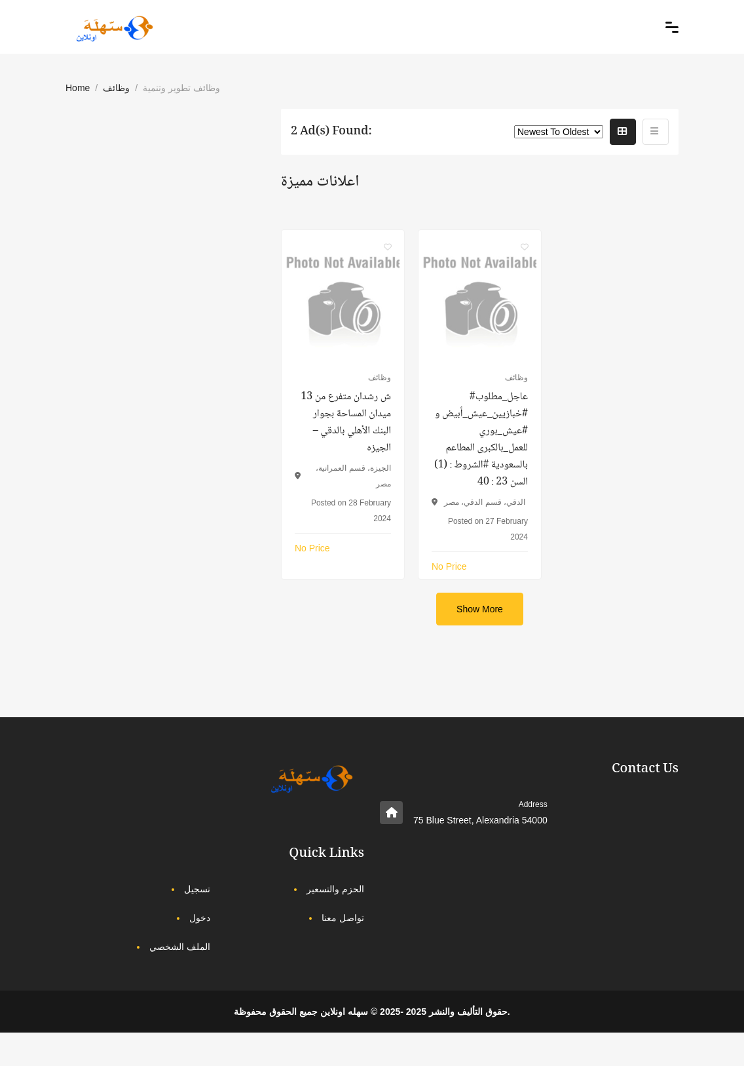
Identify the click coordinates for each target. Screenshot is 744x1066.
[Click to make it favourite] (388, 246)
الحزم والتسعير (335, 889)
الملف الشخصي (179, 946)
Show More (479, 609)
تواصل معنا (343, 918)
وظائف (116, 88)
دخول (199, 918)
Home (77, 88)
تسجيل (197, 889)
